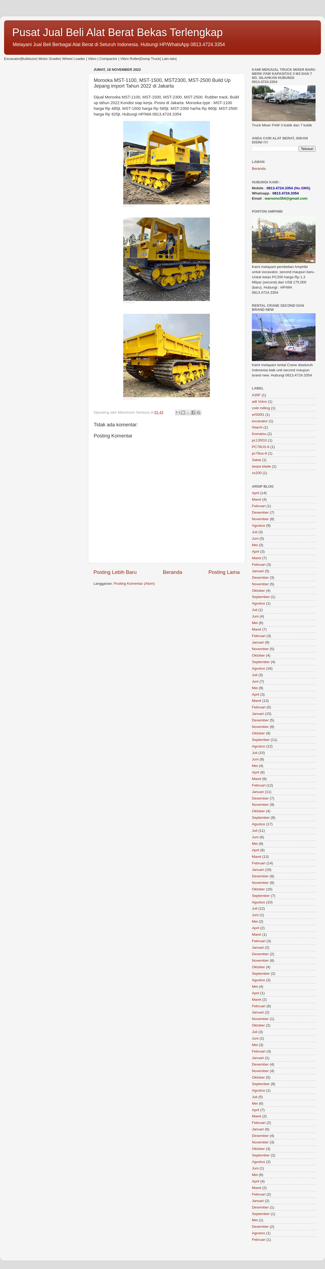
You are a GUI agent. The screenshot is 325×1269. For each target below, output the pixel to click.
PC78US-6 (260, 447)
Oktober (258, 591)
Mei (255, 545)
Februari (258, 506)
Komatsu (259, 434)
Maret (256, 499)
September (261, 597)
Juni (255, 538)
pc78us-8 (259, 453)
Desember (260, 512)
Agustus (258, 525)
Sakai (256, 460)
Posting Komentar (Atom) (134, 583)
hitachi (257, 427)
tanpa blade (261, 466)
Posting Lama (224, 572)
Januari (258, 571)
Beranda (172, 572)
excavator (260, 421)
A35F (256, 395)
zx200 (257, 473)
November (260, 519)
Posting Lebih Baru (115, 572)
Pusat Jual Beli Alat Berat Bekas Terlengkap (117, 32)
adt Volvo (259, 401)
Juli (254, 532)
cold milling (261, 408)
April (255, 493)
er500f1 (258, 415)
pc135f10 (259, 440)
